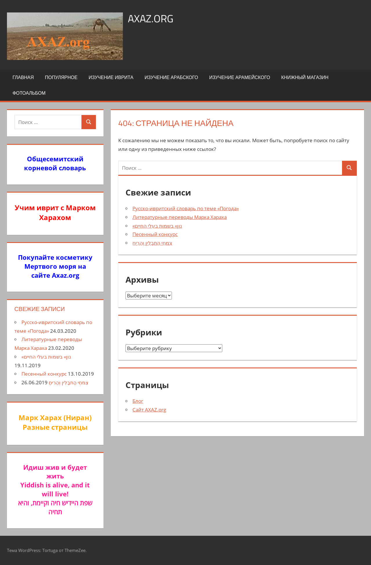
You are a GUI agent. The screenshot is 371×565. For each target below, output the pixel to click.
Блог (137, 401)
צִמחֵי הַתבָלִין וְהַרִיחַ (152, 242)
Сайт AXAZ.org (149, 409)
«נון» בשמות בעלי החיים (157, 225)
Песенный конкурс (155, 234)
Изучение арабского (171, 77)
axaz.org (150, 18)
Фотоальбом (29, 92)
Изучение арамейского (239, 77)
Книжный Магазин (304, 77)
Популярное (61, 77)
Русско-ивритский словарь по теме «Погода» (185, 208)
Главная (23, 77)
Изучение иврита (111, 77)
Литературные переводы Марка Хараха (179, 217)
